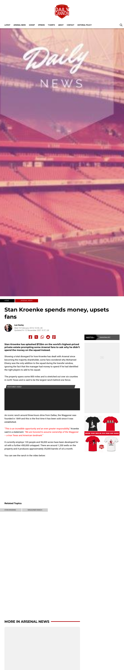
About (61, 25)
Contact (70, 25)
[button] (121, 25)
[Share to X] (36, 337)
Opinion (41, 25)
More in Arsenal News (26, 621)
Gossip (32, 25)
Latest (7, 25)
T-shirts (51, 25)
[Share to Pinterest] (54, 337)
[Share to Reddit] (48, 337)
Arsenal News (20, 25)
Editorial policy (85, 25)
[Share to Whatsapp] (42, 337)
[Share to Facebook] (30, 337)
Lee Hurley (19, 325)
